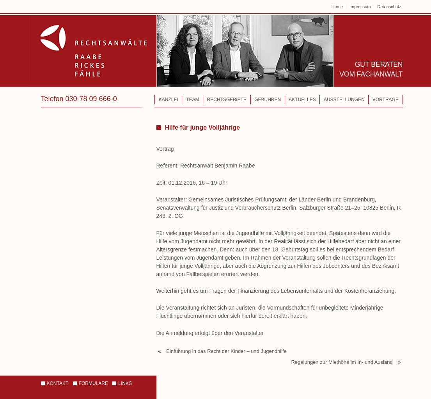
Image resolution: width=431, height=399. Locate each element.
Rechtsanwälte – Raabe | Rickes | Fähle (180, 51)
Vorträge (385, 99)
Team (192, 99)
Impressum (360, 6)
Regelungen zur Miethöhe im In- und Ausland (341, 362)
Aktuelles (302, 99)
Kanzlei (168, 99)
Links (125, 383)
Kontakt (58, 383)
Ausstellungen (344, 99)
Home (337, 6)
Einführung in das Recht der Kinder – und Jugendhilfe (226, 351)
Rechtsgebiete (227, 99)
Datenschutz (389, 6)
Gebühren (267, 99)
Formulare (93, 383)
